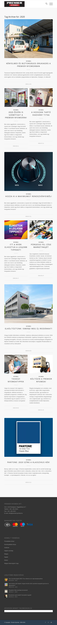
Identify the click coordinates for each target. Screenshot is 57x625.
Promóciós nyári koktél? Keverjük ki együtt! (20, 595)
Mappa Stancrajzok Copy (11, 563)
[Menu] (50, 4)
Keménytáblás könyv (10, 544)
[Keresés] (45, 4)
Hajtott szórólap (8, 550)
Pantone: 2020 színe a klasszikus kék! (28, 462)
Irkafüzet (6, 547)
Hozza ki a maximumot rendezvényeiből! (28, 196)
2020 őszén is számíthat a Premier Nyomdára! (16, 115)
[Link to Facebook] (45, 622)
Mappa (6, 554)
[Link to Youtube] (51, 622)
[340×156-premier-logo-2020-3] (23, 4)
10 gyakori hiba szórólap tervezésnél (18, 590)
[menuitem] (45, 4)
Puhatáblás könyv (9, 541)
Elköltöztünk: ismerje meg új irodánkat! (28, 328)
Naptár (6, 557)
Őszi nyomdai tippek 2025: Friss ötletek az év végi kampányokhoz (26, 578)
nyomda (28, 61)
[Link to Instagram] (48, 622)
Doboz (6, 560)
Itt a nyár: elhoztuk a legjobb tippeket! (16, 247)
